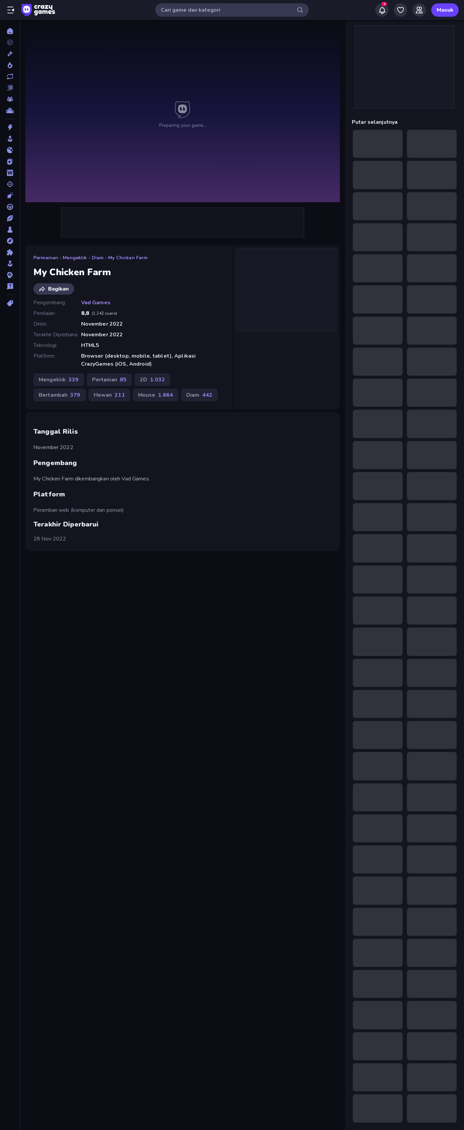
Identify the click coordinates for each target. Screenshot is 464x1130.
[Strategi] (10, 275)
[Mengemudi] (10, 207)
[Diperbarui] (10, 76)
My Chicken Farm (128, 258)
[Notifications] (382, 10)
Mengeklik (75, 258)
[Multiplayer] (10, 99)
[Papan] (10, 229)
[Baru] (10, 53)
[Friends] (419, 10)
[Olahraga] (10, 218)
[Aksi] (10, 127)
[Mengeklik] (10, 195)
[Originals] (10, 87)
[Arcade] (10, 138)
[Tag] (10, 303)
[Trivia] (10, 286)
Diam (98, 258)
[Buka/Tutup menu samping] (11, 10)
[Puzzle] (10, 252)
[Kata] (10, 172)
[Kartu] (10, 161)
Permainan (45, 258)
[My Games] (400, 10)
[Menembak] (10, 184)
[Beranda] (10, 31)
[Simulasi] (10, 263)
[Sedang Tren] (10, 65)
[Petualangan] (10, 241)
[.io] (10, 150)
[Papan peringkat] (10, 110)
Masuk (445, 10)
